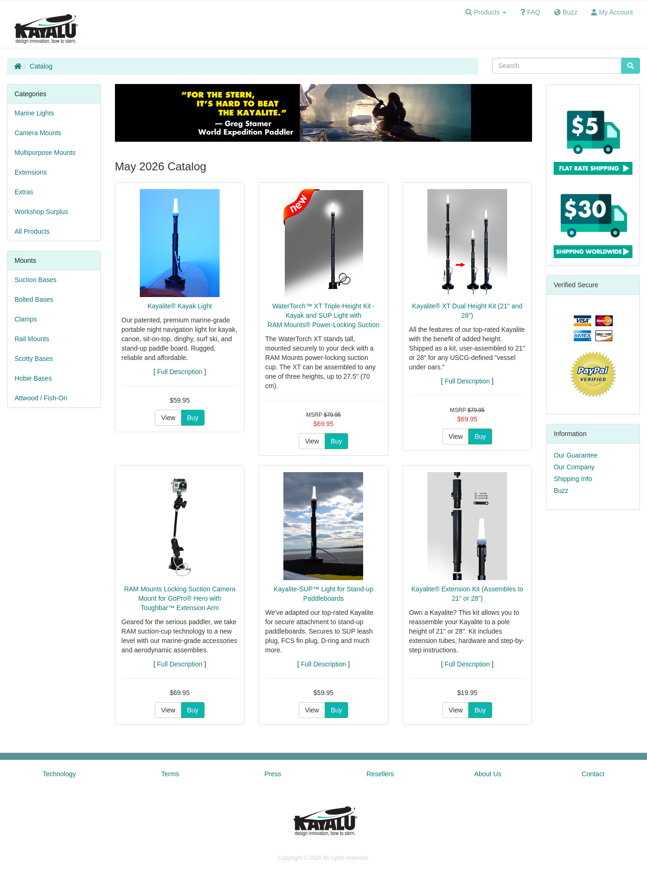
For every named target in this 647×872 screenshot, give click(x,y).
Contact (593, 774)
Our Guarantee (575, 455)
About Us (488, 774)
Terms (170, 774)
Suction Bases (36, 279)
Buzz (561, 490)
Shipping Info (573, 478)
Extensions (30, 172)
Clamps (26, 319)
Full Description (179, 371)
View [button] (168, 417)
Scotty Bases (34, 358)
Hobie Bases (33, 378)
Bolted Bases (34, 299)
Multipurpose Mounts (45, 152)
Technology (59, 774)
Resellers (380, 774)
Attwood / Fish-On (41, 398)
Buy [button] (192, 417)
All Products (32, 231)
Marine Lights (34, 113)
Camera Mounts (38, 133)
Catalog (41, 66)
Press (273, 774)
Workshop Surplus (41, 211)
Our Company (574, 467)
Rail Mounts (32, 339)
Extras (24, 192)
